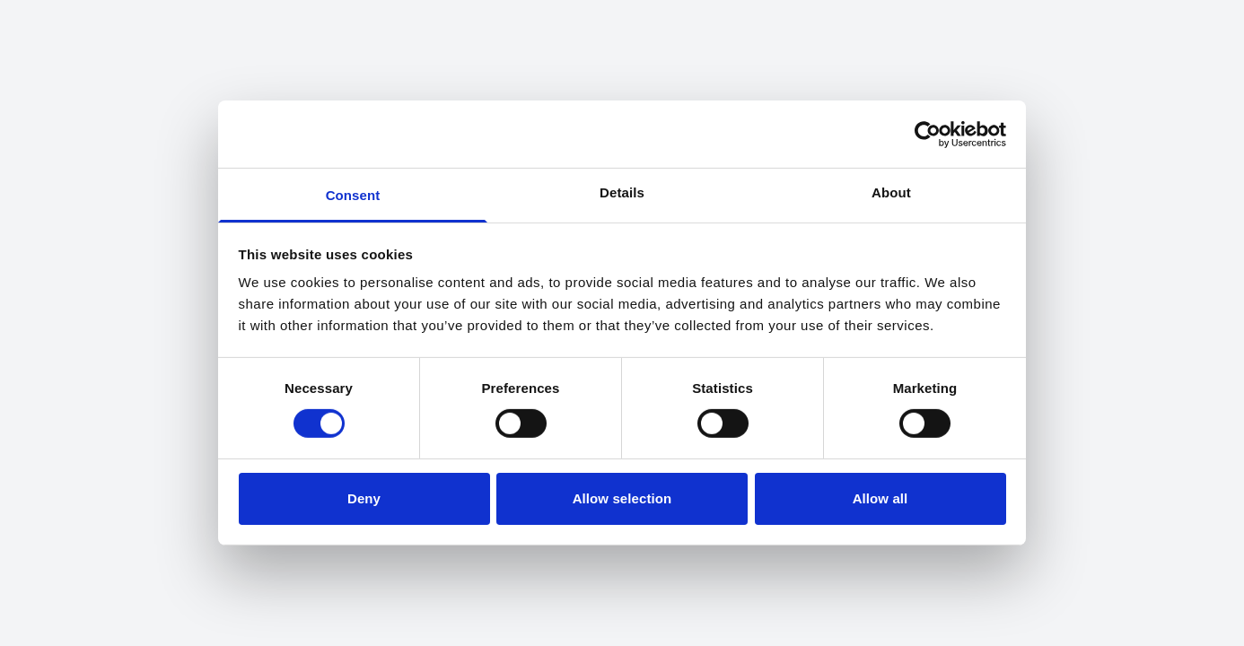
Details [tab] (622, 192)
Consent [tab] (353, 195)
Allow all (880, 498)
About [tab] (891, 192)
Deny (364, 498)
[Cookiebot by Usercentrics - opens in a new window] (927, 133)
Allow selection (622, 498)
